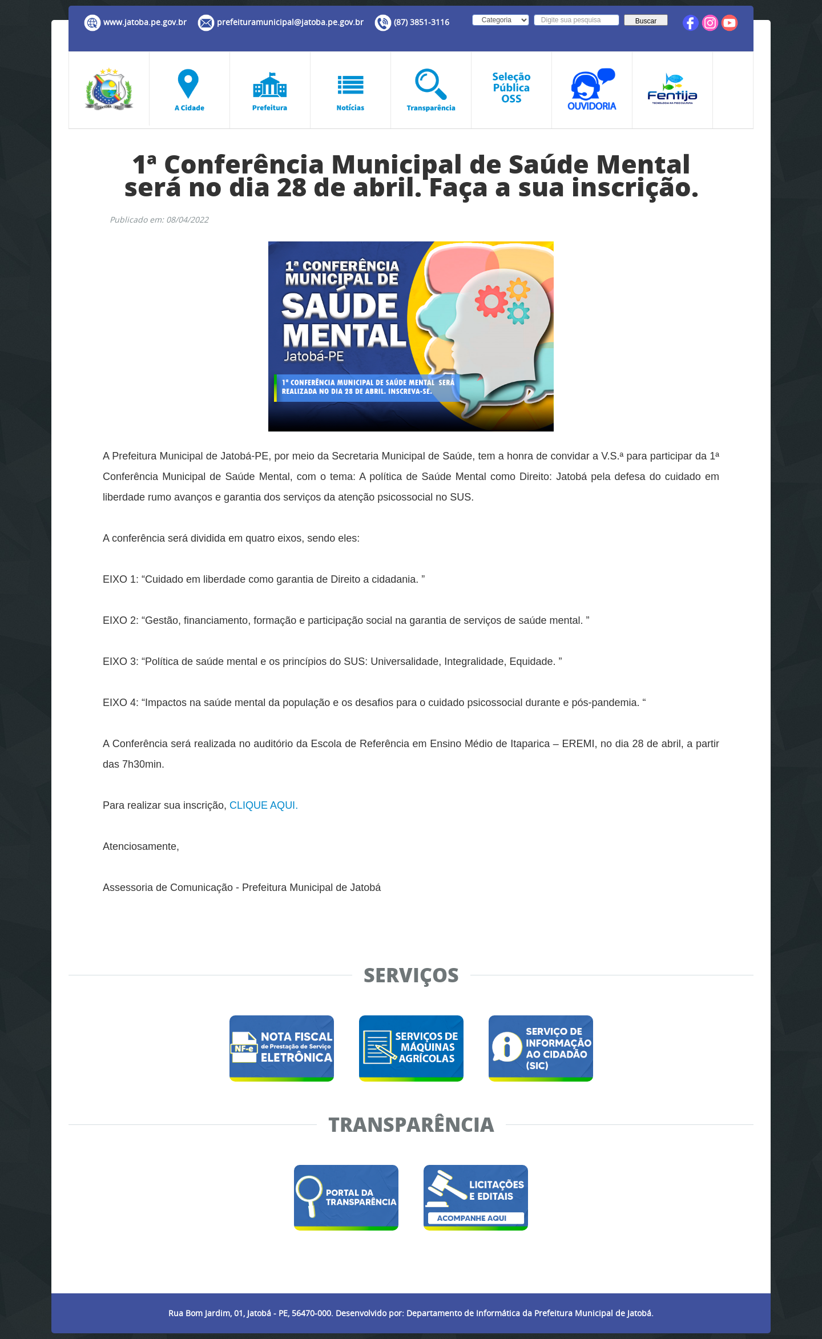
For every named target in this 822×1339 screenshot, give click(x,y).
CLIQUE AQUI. (263, 805)
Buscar (645, 21)
